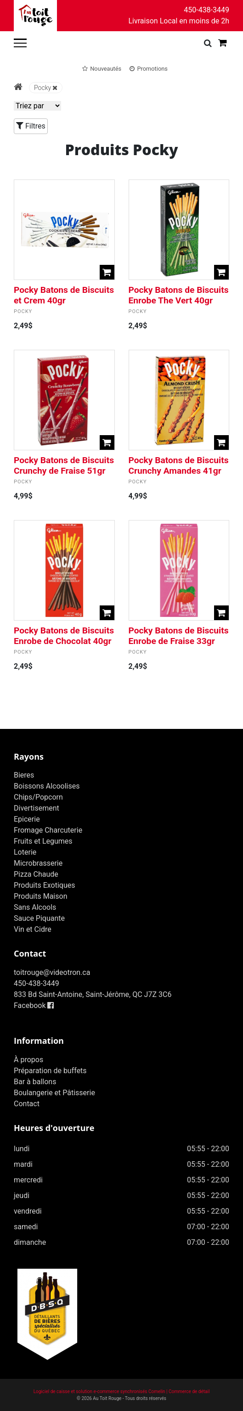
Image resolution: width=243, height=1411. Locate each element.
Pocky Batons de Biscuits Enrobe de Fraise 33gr (179, 635)
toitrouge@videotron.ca (52, 972)
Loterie (25, 852)
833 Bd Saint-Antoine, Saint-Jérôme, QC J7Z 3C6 (92, 994)
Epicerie (27, 819)
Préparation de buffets (50, 1070)
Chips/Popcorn (38, 797)
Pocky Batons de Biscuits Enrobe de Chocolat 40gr (64, 635)
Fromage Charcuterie (48, 830)
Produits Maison (40, 896)
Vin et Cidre (32, 929)
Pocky (45, 87)
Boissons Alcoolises (46, 786)
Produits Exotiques (44, 885)
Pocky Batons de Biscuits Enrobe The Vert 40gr (179, 295)
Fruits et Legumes (43, 841)
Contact (27, 1103)
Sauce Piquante (39, 918)
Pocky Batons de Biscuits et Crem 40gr (64, 295)
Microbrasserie (38, 863)
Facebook (34, 1005)
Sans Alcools (35, 907)
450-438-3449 (206, 10)
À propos (28, 1059)
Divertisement (36, 808)
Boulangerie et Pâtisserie (54, 1092)
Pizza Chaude (36, 874)
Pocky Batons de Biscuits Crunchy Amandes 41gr (179, 465)
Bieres (24, 775)
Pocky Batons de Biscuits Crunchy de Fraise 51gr (64, 465)
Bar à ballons (35, 1081)
